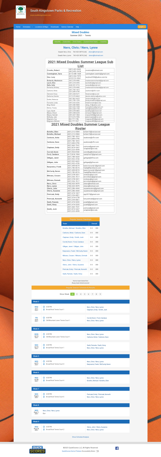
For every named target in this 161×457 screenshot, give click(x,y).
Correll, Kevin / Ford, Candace (73, 242)
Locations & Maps (41, 27)
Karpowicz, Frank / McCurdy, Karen (75, 251)
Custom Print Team (90, 42)
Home (18, 27)
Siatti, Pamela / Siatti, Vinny (72, 274)
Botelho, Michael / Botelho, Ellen (74, 228)
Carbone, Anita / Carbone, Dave (74, 233)
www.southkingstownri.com (40, 15)
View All (57, 42)
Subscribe (66, 42)
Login (141, 27)
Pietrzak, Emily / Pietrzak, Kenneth (75, 269)
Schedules (28, 27)
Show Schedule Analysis (80, 437)
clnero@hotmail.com (96, 52)
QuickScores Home (68, 451)
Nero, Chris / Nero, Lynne (72, 260)
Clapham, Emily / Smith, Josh (73, 237)
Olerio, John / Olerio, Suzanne (73, 265)
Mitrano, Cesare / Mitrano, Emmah (75, 256)
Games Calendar (67, 27)
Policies (78, 451)
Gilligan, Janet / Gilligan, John (73, 246)
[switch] (97, 451)
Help (79, 27)
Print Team (77, 42)
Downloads (55, 27)
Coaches (103, 42)
